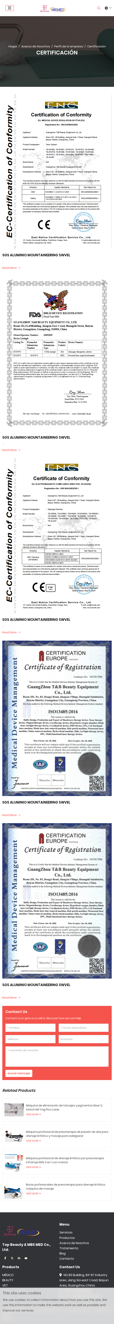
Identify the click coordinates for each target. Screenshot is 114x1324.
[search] (99, 8)
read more (9, 268)
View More (32, 1114)
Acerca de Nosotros (74, 1243)
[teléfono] (30, 1039)
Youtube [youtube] (26, 1258)
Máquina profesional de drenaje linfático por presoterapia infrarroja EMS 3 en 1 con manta (65, 1160)
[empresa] (84, 1039)
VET (5, 1285)
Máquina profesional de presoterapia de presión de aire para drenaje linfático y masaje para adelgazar (67, 1134)
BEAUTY (7, 1280)
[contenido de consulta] (57, 1056)
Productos (67, 1238)
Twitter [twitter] (12, 1258)
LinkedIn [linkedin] (19, 1258)
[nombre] (30, 1028)
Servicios (65, 1232)
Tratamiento (68, 1248)
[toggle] (9, 8)
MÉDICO (8, 1275)
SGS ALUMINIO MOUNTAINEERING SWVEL (36, 255)
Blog (62, 1253)
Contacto (66, 1258)
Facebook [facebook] (5, 1258)
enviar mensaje (18, 1073)
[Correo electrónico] (84, 1028)
